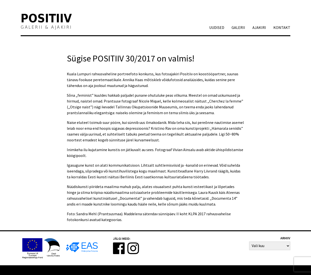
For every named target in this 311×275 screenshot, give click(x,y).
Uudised (216, 27)
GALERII (238, 27)
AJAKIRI (259, 27)
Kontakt (281, 27)
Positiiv (46, 19)
